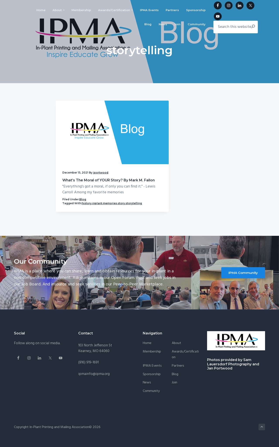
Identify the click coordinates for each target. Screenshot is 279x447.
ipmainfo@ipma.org (94, 378)
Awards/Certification (185, 358)
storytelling (70, 207)
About (176, 347)
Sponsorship (152, 378)
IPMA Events (152, 370)
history (87, 199)
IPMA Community (243, 277)
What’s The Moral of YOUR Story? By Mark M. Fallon (81, 154)
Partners (178, 370)
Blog (82, 195)
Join (174, 387)
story (91, 203)
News (147, 387)
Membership (152, 356)
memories (80, 203)
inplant (67, 203)
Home (147, 347)
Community (151, 395)
